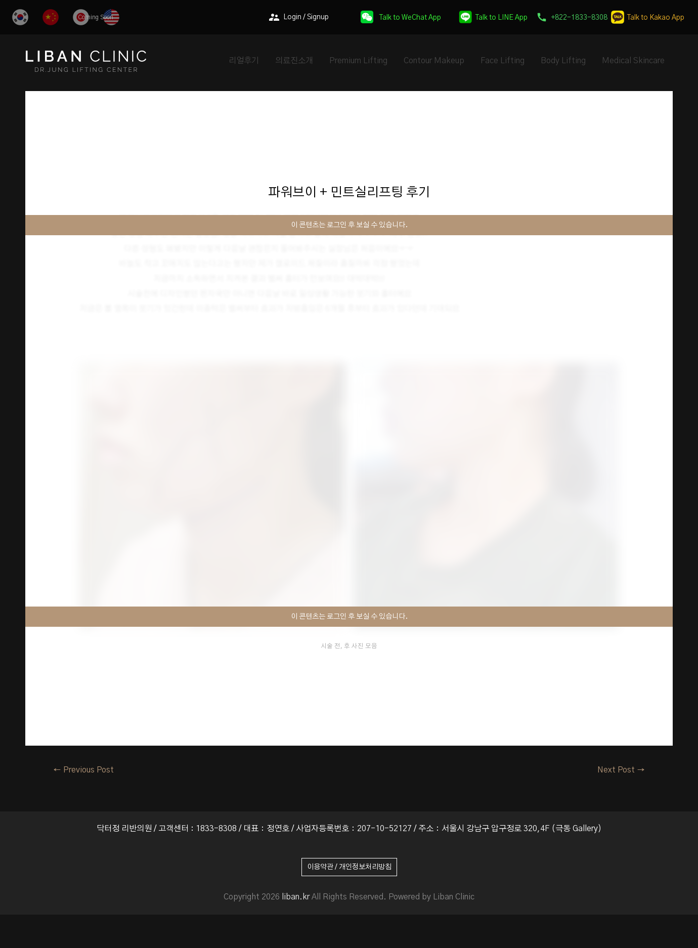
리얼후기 (244, 61)
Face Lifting (503, 61)
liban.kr (296, 897)
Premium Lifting (358, 61)
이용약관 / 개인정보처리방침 (349, 867)
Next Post (621, 770)
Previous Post (83, 770)
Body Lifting (563, 61)
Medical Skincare (633, 61)
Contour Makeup (434, 61)
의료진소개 (294, 61)
